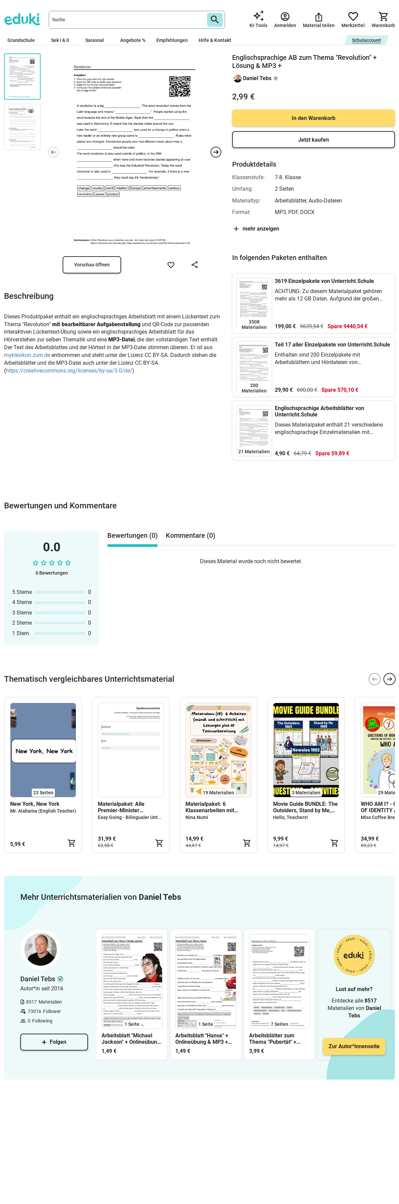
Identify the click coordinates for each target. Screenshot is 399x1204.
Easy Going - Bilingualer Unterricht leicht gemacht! (152, 817)
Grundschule (23, 40)
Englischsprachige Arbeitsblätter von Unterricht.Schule (319, 411)
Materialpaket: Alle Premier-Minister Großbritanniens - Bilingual (130, 807)
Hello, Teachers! (290, 817)
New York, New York (35, 804)
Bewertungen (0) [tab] (132, 535)
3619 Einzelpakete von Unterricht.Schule (324, 281)
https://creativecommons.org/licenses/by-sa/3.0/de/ (69, 370)
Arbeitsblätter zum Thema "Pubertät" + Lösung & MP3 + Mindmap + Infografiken (278, 1038)
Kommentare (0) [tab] (190, 535)
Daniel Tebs (257, 78)
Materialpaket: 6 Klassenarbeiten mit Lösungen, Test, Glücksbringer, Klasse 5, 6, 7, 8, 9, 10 (217, 807)
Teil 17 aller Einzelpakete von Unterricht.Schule (332, 344)
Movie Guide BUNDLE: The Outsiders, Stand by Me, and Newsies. (305, 807)
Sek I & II (62, 40)
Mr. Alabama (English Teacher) (43, 811)
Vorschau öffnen (92, 264)
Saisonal (97, 40)
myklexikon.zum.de (27, 355)
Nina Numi (196, 817)
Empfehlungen (172, 40)
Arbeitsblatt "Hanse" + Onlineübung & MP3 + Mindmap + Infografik (201, 1038)
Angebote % (133, 40)
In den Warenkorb (313, 118)
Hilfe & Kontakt (215, 40)
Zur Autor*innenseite (354, 1046)
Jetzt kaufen (313, 140)
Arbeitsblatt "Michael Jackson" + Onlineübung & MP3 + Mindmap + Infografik (131, 1038)
